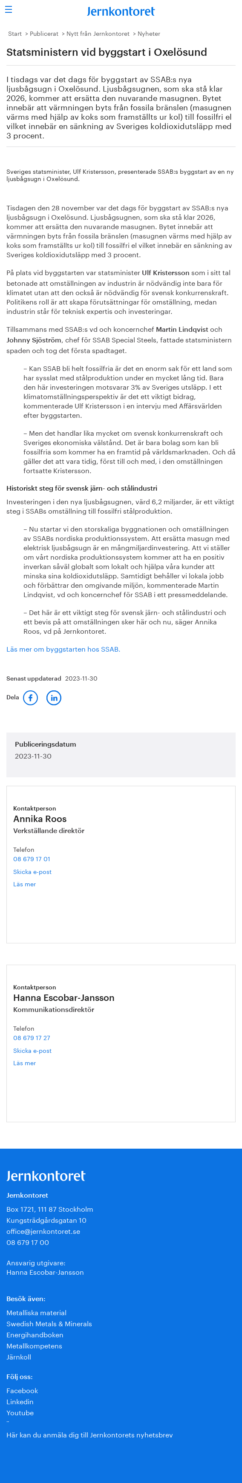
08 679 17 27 (31, 1037)
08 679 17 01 (31, 858)
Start (15, 32)
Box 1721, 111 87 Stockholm (49, 1208)
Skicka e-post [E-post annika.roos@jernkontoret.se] (32, 871)
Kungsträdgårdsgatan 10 (46, 1219)
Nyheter (149, 32)
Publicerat (44, 32)
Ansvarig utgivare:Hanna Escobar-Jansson (45, 1266)
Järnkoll (18, 1356)
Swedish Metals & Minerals (49, 1322)
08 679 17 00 (27, 1241)
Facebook (22, 1389)
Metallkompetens (34, 1344)
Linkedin (20, 1400)
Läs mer (34, 883)
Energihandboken (34, 1333)
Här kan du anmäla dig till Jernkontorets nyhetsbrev (89, 1433)
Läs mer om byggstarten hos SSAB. (63, 648)
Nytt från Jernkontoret (98, 32)
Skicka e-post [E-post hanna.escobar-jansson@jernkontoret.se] (32, 1050)
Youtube (20, 1411)
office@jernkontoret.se (43, 1230)
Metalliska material (36, 1311)
